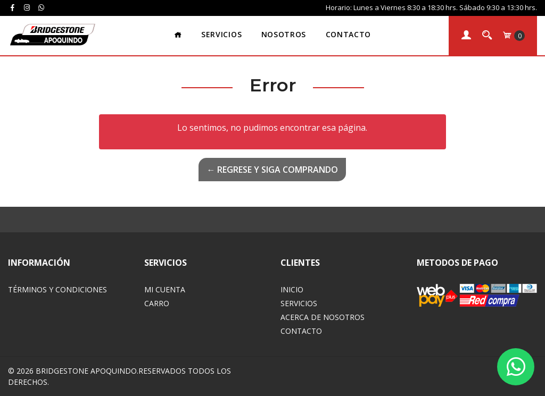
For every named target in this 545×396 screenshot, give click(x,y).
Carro (156, 303)
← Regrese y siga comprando (272, 169)
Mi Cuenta (164, 289)
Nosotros (283, 34)
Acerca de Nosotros (322, 317)
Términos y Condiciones (57, 289)
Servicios (221, 34)
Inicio (291, 289)
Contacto (348, 34)
